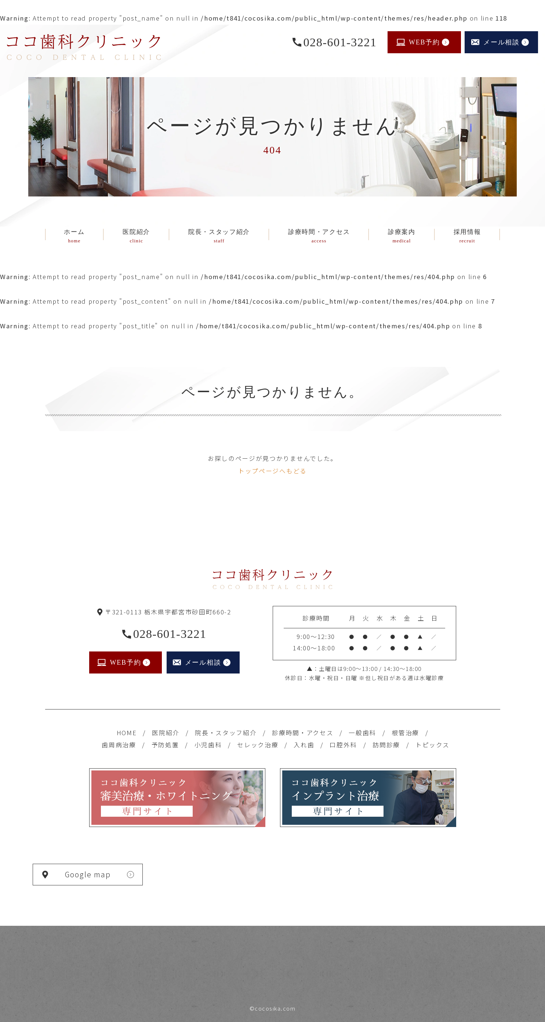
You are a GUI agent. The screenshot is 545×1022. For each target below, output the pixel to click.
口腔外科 (343, 744)
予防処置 (165, 744)
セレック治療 (257, 744)
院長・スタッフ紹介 (226, 732)
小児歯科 (208, 744)
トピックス (432, 744)
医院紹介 (165, 732)
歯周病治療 (119, 744)
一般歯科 (362, 732)
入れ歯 (304, 744)
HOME (127, 732)
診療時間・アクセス (302, 732)
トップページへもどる (272, 470)
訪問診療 (386, 744)
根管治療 (405, 732)
